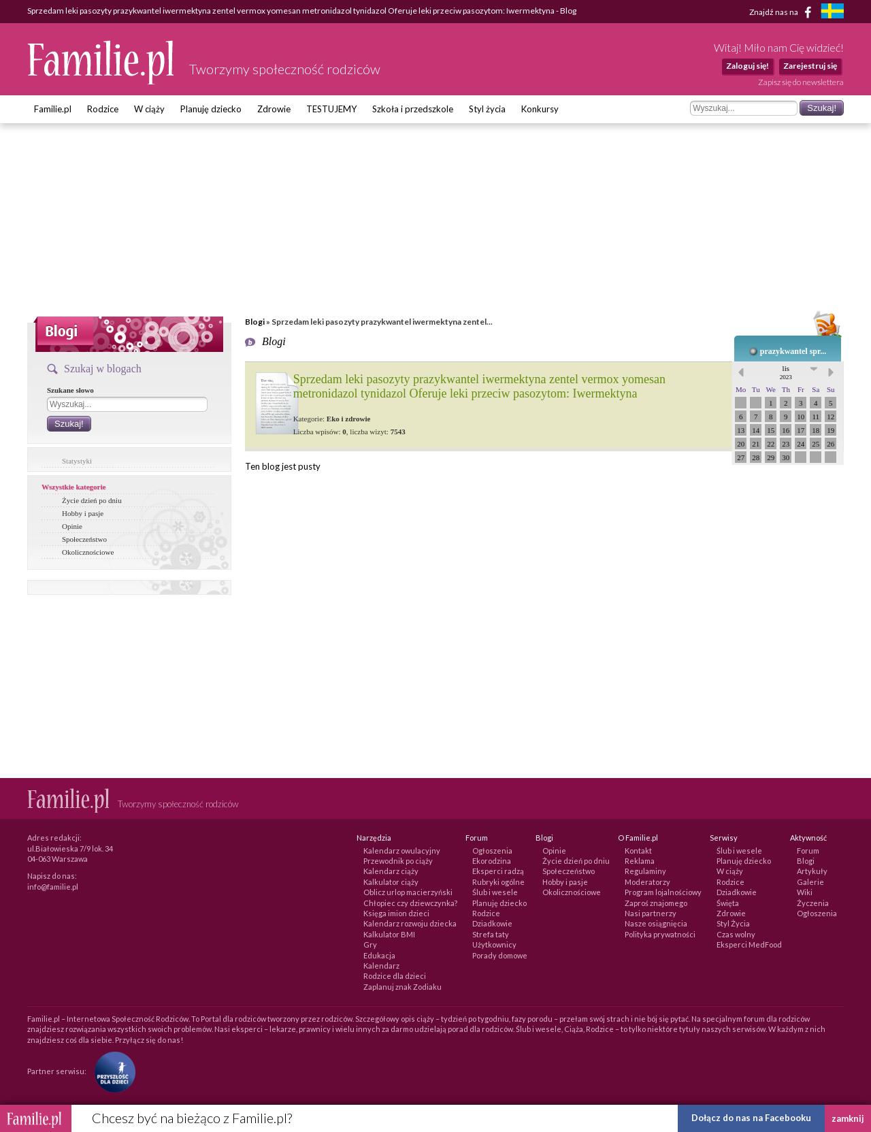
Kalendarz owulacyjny (401, 850)
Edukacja (379, 955)
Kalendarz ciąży (390, 871)
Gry (370, 944)
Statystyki (77, 461)
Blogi (255, 322)
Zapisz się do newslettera (801, 82)
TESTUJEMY (331, 108)
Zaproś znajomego (656, 903)
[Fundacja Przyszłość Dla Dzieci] (111, 1071)
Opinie (72, 526)
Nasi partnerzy (650, 913)
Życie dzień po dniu (92, 500)
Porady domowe (499, 955)
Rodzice (102, 108)
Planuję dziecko (211, 108)
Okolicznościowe (88, 552)
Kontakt (638, 850)
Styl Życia (733, 923)
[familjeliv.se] (832, 12)
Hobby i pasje (82, 513)
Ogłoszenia (492, 850)
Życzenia (813, 903)
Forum (808, 850)
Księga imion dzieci (396, 913)
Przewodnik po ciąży (398, 860)
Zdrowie (274, 108)
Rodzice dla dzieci (394, 975)
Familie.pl (52, 108)
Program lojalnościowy (663, 892)
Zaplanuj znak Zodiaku (402, 986)
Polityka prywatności (660, 934)
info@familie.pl (52, 886)
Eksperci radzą (498, 871)
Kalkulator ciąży (390, 881)
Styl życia (487, 108)
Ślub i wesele (495, 892)
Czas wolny (736, 934)
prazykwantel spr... (793, 351)
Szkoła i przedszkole (412, 108)
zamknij (848, 1118)
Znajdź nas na (783, 12)
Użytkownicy (494, 944)
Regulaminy (645, 871)
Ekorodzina (491, 860)
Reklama (640, 860)
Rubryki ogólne (498, 881)
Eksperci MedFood (749, 944)
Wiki (804, 892)
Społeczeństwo (84, 539)
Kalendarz (381, 965)
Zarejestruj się (810, 66)
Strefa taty (490, 934)
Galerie (810, 881)
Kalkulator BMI (389, 934)
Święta (728, 903)
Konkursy (540, 108)
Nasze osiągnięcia (656, 923)
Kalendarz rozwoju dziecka (410, 923)
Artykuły (812, 871)
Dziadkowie (492, 923)
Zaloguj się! (747, 66)
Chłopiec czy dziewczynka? (410, 903)
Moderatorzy (647, 881)
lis (786, 372)
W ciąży (149, 108)
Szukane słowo (70, 390)
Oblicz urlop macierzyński (408, 892)
